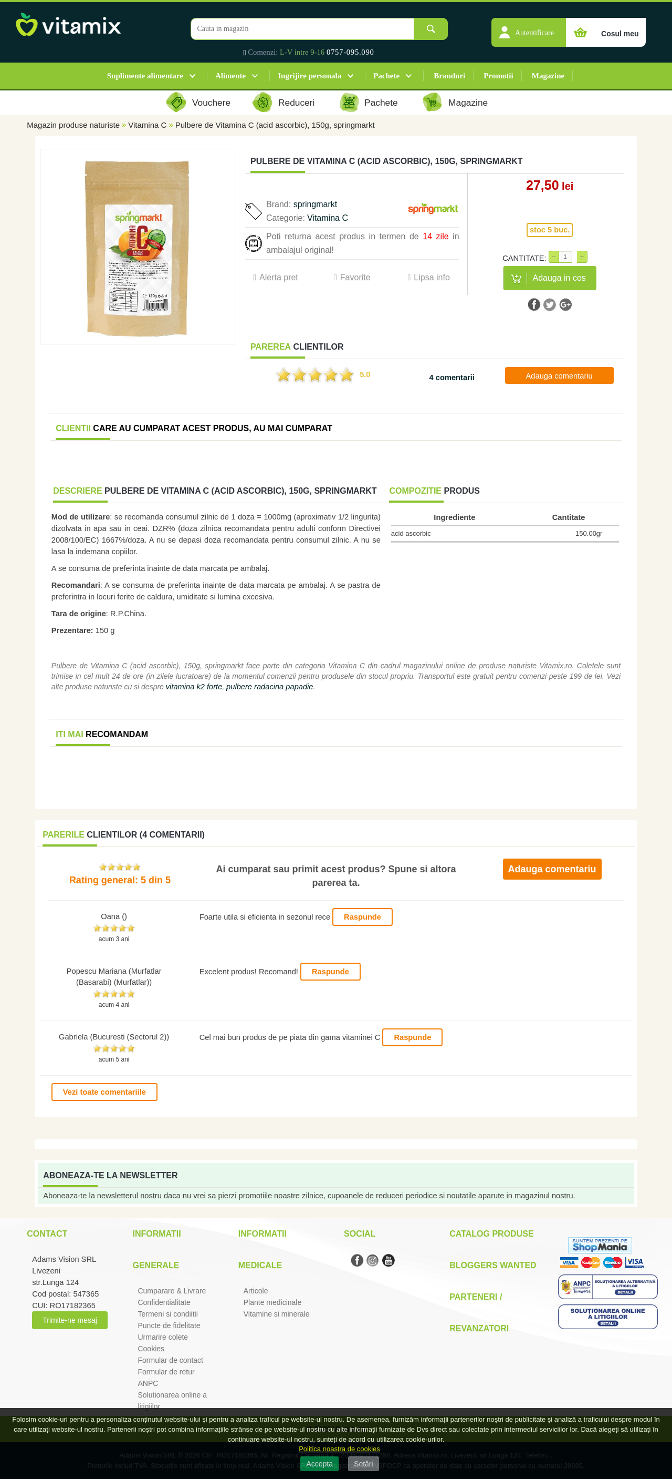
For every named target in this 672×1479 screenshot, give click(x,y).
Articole (256, 1291)
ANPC (148, 1383)
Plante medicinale (273, 1302)
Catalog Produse (491, 1233)
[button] (528, 27)
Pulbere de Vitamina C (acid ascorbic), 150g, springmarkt (275, 124)
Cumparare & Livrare (172, 1291)
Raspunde (362, 917)
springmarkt (315, 204)
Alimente (230, 76)
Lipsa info (432, 277)
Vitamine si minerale (277, 1314)
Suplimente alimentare (145, 76)
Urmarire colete (163, 1337)
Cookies (151, 1348)
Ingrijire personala (309, 76)
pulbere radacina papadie (269, 686)
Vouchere (211, 102)
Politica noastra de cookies (339, 1449)
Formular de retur (166, 1372)
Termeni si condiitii (167, 1314)
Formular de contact (170, 1360)
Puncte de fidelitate (169, 1325)
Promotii (498, 76)
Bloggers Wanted (492, 1265)
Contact (47, 1233)
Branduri (449, 76)
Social (359, 1233)
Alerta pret (278, 277)
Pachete (386, 76)
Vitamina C (147, 124)
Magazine (548, 76)
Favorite (355, 277)
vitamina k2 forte (194, 686)
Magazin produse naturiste (73, 124)
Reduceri (296, 102)
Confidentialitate (164, 1302)
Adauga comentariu (559, 376)
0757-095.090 (350, 52)
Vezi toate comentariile (104, 1092)
